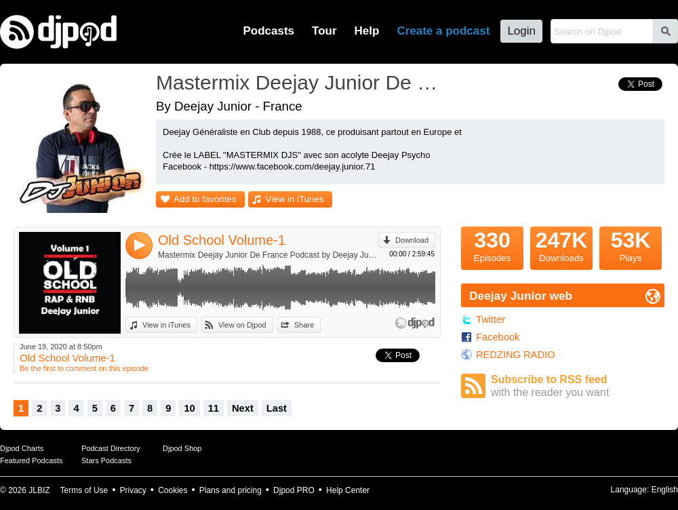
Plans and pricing (230, 490)
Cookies (172, 490)
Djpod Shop (182, 448)
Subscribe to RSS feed (577, 386)
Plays (630, 245)
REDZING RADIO (515, 354)
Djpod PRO (294, 490)
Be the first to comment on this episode (84, 368)
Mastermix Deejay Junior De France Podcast (301, 82)
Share (304, 325)
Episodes (492, 245)
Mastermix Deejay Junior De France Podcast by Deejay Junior (268, 255)
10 (189, 408)
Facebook (497, 337)
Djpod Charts (21, 448)
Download (411, 240)
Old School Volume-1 (221, 240)
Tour (324, 30)
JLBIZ (38, 490)
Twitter (490, 319)
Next (243, 408)
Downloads (561, 245)
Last (276, 408)
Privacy (133, 490)
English (665, 489)
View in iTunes (295, 199)
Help (367, 30)
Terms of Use (84, 490)
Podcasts (268, 30)
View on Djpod (242, 325)
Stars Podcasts (106, 460)
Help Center (348, 490)
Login (521, 30)
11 (213, 408)
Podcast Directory (110, 448)
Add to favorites (205, 199)
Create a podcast (443, 30)
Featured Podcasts (31, 460)
